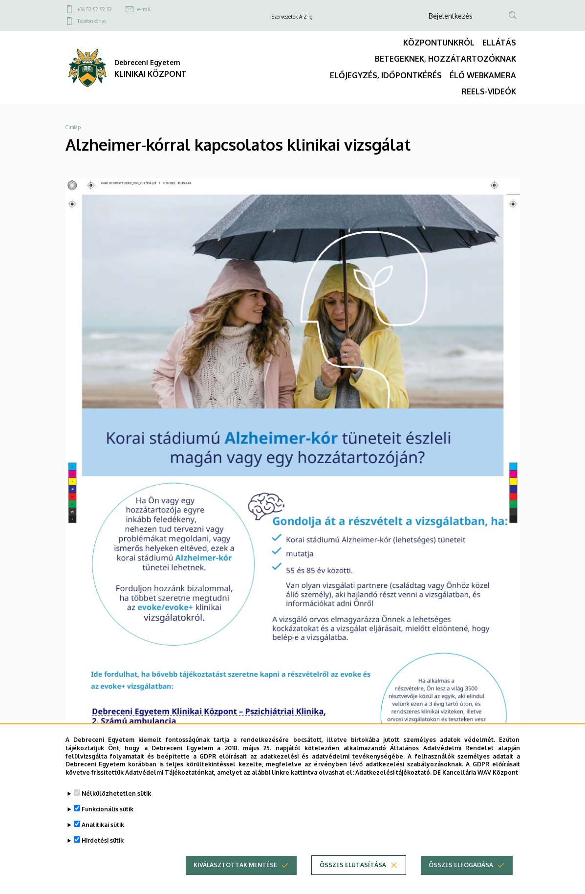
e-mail (144, 9)
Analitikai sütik (103, 824)
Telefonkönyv (92, 21)
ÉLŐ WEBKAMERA (483, 75)
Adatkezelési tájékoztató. (393, 772)
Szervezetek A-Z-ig (292, 17)
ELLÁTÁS (499, 42)
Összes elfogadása (461, 865)
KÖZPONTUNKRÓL (439, 42)
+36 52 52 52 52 (94, 9)
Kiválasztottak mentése (235, 865)
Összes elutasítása (353, 865)
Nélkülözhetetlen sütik (116, 793)
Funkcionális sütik (107, 809)
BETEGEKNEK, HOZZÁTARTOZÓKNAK (445, 59)
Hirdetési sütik (103, 840)
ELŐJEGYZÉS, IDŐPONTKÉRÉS (386, 75)
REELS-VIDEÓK (488, 91)
